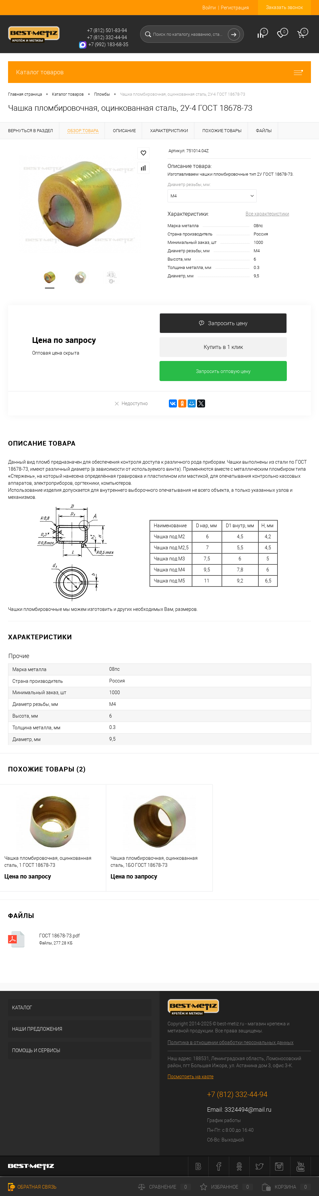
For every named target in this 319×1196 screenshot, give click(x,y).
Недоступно (131, 404)
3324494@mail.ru (248, 1110)
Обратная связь (32, 1187)
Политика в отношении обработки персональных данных (231, 1043)
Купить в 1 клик (223, 348)
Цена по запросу (53, 881)
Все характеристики (267, 213)
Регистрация (235, 7)
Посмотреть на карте (190, 1077)
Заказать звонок (284, 7)
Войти (209, 7)
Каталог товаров (159, 72)
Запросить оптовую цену (223, 372)
